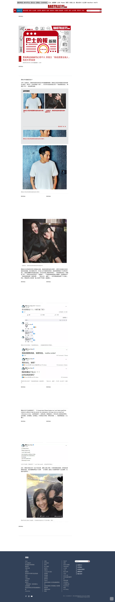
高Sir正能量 (66, 564)
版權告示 (79, 565)
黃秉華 (46, 573)
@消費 (74, 10)
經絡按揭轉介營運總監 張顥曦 (52, 585)
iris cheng (65, 589)
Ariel (26, 561)
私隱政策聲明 (80, 569)
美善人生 (72, 2)
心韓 (58, 2)
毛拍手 (65, 561)
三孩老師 (27, 578)
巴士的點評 (28, 563)
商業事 (52, 10)
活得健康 (27, 585)
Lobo (64, 573)
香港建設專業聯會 (29, 564)
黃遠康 (46, 575)
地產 (47, 10)
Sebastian (66, 566)
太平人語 (65, 575)
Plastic (63, 2)
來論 (64, 587)
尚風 (26, 577)
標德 (45, 591)
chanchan (27, 591)
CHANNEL (44, 2)
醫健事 (61, 10)
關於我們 (79, 573)
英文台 (33, 2)
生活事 (84, 2)
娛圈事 (54, 2)
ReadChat (66, 585)
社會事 (34, 10)
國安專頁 (20, 2)
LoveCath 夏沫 (48, 571)
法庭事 (39, 10)
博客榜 (79, 10)
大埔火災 (19, 10)
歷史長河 (78, 2)
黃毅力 (46, 570)
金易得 (46, 577)
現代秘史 (46, 563)
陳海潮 (46, 587)
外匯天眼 (27, 568)
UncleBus (65, 582)
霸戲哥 (27, 571)
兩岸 (70, 10)
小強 (64, 570)
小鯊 (26, 570)
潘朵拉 (27, 580)
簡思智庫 (65, 580)
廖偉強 (46, 578)
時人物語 (46, 566)
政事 (30, 10)
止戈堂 (65, 568)
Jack (26, 575)
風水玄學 (65, 571)
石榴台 (38, 2)
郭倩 (45, 564)
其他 (83, 10)
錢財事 (44, 10)
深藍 (64, 563)
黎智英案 (25, 10)
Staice (45, 580)
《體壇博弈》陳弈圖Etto (31, 584)
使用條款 (79, 567)
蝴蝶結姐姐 (47, 589)
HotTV (96, 2)
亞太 (49, 2)
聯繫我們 (79, 571)
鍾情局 (27, 566)
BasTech (90, 2)
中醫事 (57, 10)
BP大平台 (27, 2)
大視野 (66, 10)
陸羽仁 (46, 568)
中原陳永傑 (66, 584)
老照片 (27, 582)
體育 (67, 2)
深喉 (45, 561)
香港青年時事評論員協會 (31, 573)
